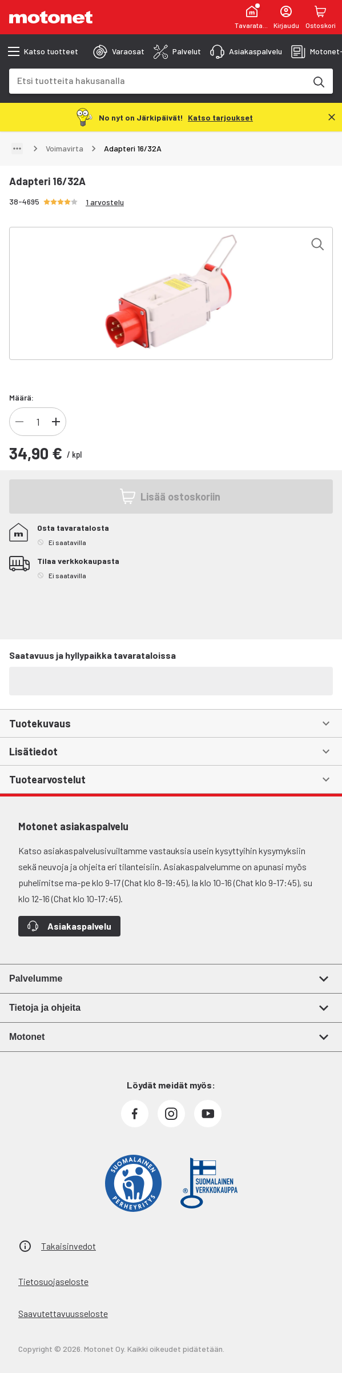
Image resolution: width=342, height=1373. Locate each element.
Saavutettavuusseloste (63, 1313)
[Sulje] (331, 117)
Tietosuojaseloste (53, 1281)
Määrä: (21, 397)
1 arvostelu (105, 202)
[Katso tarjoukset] (220, 116)
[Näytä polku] (17, 148)
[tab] (118, 51)
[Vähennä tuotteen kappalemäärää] (19, 421)
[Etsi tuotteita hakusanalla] (318, 81)
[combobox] (157, 80)
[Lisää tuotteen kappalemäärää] (56, 421)
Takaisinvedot (68, 1245)
